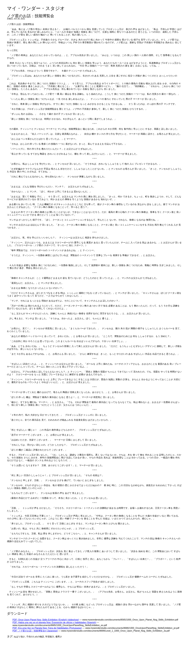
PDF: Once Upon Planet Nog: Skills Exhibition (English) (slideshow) (45, 620)
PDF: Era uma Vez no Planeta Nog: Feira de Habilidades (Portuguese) (47, 628)
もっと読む (12, 50)
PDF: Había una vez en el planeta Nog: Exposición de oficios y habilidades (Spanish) (54, 622)
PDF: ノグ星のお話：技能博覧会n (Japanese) (35, 631)
